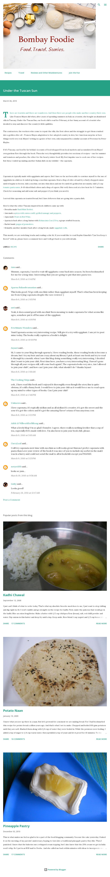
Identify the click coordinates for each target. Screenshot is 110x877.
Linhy (13, 484)
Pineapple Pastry (16, 826)
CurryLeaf (16, 443)
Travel (20, 73)
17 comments (18, 623)
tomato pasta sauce (11, 187)
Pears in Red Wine (22, 217)
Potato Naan (13, 710)
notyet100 (16, 466)
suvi (13, 307)
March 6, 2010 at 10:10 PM (24, 339)
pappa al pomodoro (24, 224)
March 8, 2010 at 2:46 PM (23, 395)
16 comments (18, 739)
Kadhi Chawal (14, 595)
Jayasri (14, 348)
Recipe (13, 246)
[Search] (99, 4)
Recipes (6, 73)
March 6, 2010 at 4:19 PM (23, 319)
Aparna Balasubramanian (23, 287)
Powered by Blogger (55, 869)
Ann (13, 267)
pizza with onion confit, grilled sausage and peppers (38, 213)
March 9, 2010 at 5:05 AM (23, 435)
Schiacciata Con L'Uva (48, 220)
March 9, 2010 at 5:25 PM (23, 458)
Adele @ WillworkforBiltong (24, 423)
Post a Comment (11, 499)
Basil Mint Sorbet (25, 209)
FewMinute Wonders (21, 327)
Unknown (16, 403)
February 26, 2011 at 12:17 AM (25, 492)
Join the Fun (72, 73)
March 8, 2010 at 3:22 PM (23, 415)
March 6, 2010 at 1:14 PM (23, 279)
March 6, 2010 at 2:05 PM (23, 299)
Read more (101, 623)
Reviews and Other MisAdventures (44, 73)
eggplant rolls (61, 228)
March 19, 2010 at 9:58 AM (24, 475)
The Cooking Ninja (20, 380)
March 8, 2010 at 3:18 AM (23, 371)
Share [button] (101, 246)
